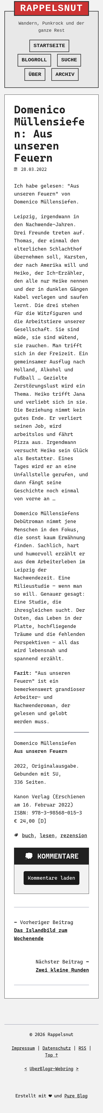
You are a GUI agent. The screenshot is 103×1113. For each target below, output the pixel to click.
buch (28, 835)
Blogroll (34, 60)
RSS (82, 1048)
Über (35, 74)
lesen (47, 835)
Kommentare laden (51, 878)
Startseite (49, 46)
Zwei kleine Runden (62, 970)
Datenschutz (57, 1048)
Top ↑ (51, 1055)
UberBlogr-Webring (51, 1068)
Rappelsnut (51, 8)
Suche (69, 60)
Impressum (23, 1048)
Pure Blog (75, 1095)
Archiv (64, 74)
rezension (73, 835)
